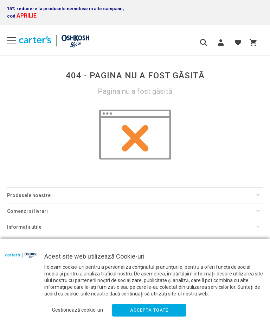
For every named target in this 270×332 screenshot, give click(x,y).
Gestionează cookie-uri (77, 310)
